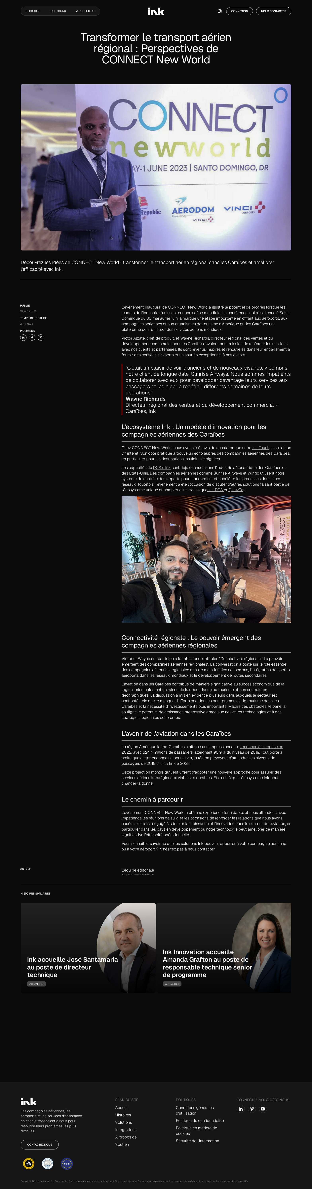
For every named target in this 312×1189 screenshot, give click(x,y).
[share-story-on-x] (32, 337)
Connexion (239, 11)
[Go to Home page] (29, 1104)
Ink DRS (215, 498)
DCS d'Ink (162, 476)
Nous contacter (273, 11)
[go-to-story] (88, 951)
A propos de (85, 11)
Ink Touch (260, 456)
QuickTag (237, 498)
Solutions (58, 11)
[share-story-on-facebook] (23, 337)
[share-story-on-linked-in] (14, 337)
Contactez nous (39, 1147)
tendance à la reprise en (261, 755)
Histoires (33, 11)
